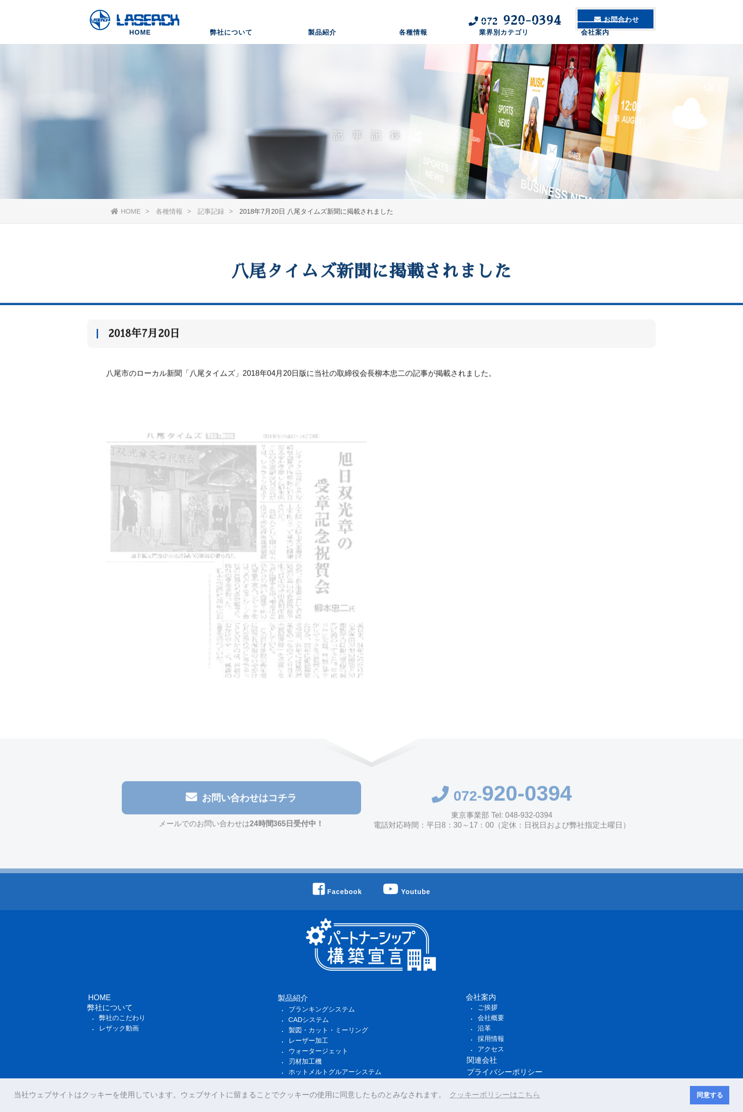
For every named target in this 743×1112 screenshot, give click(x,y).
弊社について (231, 54)
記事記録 (211, 211)
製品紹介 (322, 54)
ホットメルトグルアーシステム (335, 1072)
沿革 (484, 1028)
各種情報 (413, 54)
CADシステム (309, 1019)
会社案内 (595, 54)
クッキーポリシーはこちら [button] (494, 1095)
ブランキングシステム (322, 1009)
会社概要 (491, 1018)
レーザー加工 (308, 1040)
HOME (140, 54)
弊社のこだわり (122, 1018)
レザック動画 (119, 1028)
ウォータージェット (318, 1051)
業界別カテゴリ (504, 54)
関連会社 (482, 1060)
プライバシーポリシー (505, 1072)
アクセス (491, 1049)
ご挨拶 (488, 1007)
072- (502, 798)
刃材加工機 (305, 1061)
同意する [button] (710, 1095)
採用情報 (491, 1038)
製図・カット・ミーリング (328, 1030)
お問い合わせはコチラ (241, 799)
